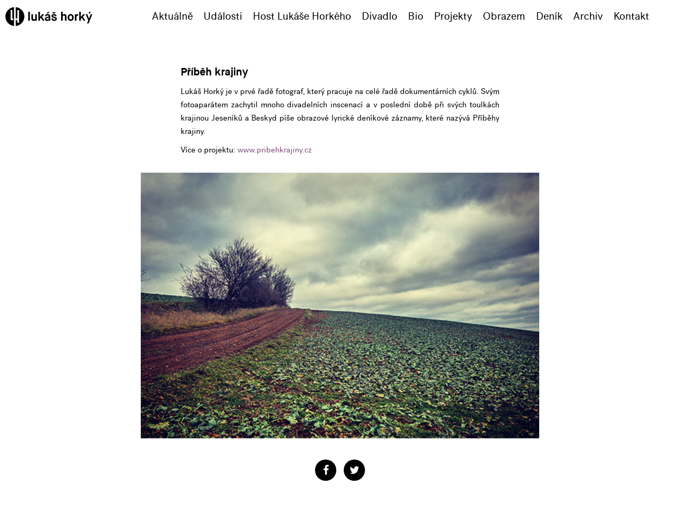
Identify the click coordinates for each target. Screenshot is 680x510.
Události (222, 16)
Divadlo (379, 16)
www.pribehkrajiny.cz (274, 150)
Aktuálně (172, 16)
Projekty (453, 16)
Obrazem (504, 16)
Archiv (588, 16)
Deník (549, 16)
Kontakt (631, 16)
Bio (415, 16)
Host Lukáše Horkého (302, 16)
